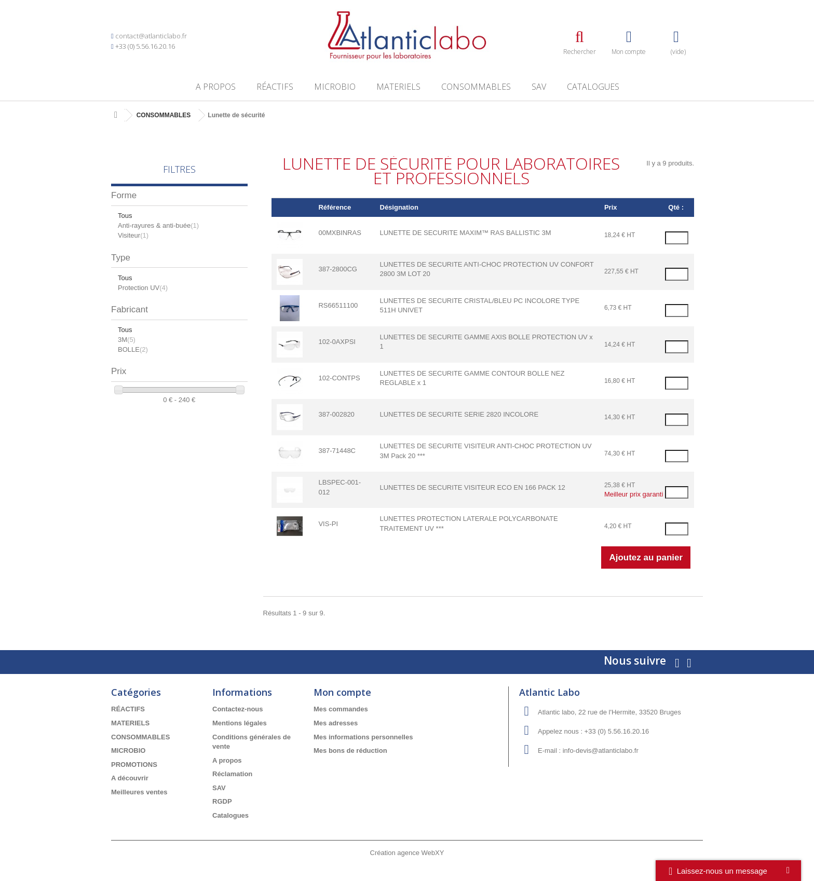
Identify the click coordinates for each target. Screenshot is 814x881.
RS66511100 (338, 305)
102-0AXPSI (337, 342)
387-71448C (337, 451)
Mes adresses (336, 723)
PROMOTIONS (134, 764)
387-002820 (336, 414)
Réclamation (232, 774)
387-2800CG (337, 269)
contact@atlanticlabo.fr (151, 35)
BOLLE (133, 349)
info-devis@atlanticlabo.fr (601, 750)
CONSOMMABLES (476, 86)
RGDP (222, 801)
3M (126, 339)
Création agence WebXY (407, 853)
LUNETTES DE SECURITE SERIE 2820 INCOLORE (459, 414)
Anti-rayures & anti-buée (158, 225)
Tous (125, 215)
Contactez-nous (237, 709)
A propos (216, 86)
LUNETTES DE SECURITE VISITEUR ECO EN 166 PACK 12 (472, 487)
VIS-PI (328, 524)
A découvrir (129, 778)
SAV (539, 86)
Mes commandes (341, 709)
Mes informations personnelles (363, 737)
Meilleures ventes (139, 792)
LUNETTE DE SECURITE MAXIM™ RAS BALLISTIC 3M (465, 233)
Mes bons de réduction (350, 750)
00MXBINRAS (339, 233)
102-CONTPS (339, 378)
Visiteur (133, 235)
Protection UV (143, 288)
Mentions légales (239, 723)
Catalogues (593, 86)
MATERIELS (398, 86)
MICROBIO (335, 86)
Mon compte (342, 692)
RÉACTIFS (274, 86)
